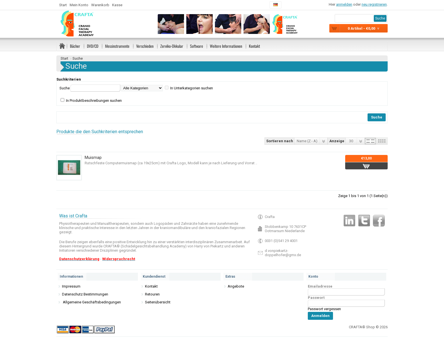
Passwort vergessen (324, 309)
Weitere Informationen (226, 46)
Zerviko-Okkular (171, 46)
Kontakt (254, 46)
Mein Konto (79, 5)
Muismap (93, 157)
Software (196, 46)
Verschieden (144, 46)
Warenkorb (100, 5)
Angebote (236, 286)
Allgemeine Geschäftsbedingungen (91, 302)
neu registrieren (374, 4)
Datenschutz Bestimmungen (85, 294)
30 (351, 141)
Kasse (117, 5)
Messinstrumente (117, 46)
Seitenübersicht (157, 302)
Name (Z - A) (307, 141)
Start (63, 5)
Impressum (71, 286)
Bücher (75, 46)
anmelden (344, 4)
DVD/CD (92, 46)
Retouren (152, 294)
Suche (77, 58)
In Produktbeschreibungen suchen (94, 100)
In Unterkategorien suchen (191, 88)
